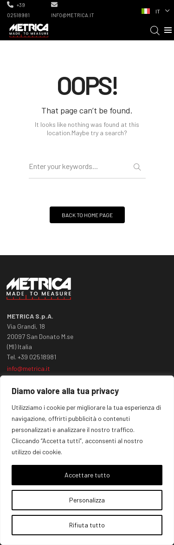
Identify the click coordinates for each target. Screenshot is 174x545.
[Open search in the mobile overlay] (155, 30)
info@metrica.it (72, 9)
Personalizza (87, 500)
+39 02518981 (18, 9)
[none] (154, 10)
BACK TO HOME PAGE (87, 215)
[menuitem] (154, 10)
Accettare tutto (87, 475)
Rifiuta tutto (87, 525)
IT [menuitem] (157, 11)
